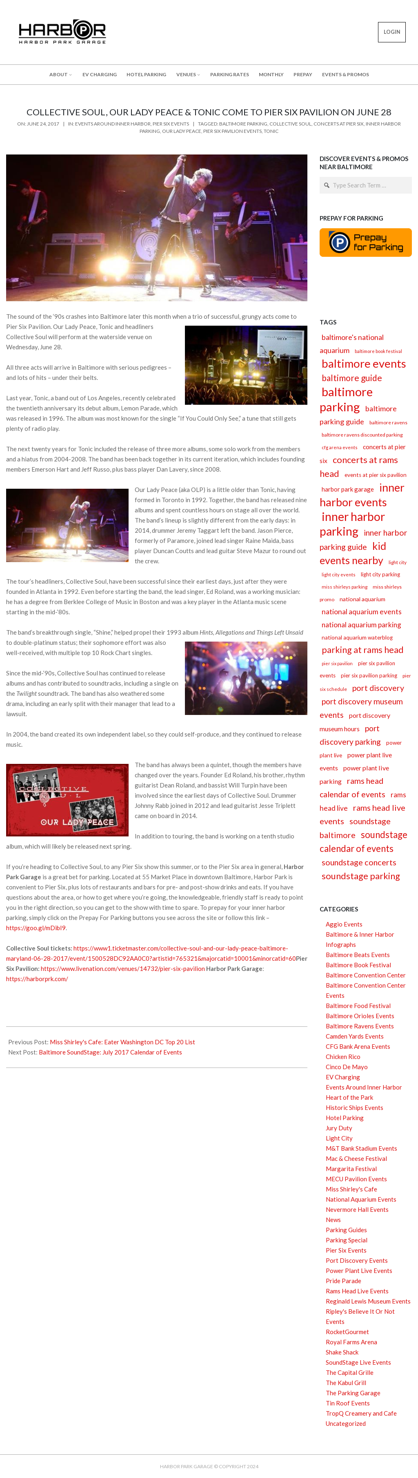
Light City (339, 1138)
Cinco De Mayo (347, 1066)
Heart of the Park (349, 1097)
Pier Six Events (171, 124)
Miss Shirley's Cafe (351, 1189)
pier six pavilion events (232, 131)
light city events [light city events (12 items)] (339, 574)
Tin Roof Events (348, 1403)
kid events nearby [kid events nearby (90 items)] (353, 553)
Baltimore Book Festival (358, 964)
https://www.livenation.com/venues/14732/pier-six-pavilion (123, 968)
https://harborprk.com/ (37, 978)
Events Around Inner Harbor (113, 124)
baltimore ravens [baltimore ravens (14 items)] (388, 422)
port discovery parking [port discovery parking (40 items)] (350, 735)
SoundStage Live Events (358, 1362)
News (333, 1219)
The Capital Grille (350, 1372)
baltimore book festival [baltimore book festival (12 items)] (378, 351)
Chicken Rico (343, 1056)
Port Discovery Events (357, 1260)
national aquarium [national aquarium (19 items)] (362, 599)
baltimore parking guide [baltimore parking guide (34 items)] (358, 415)
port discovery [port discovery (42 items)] (378, 688)
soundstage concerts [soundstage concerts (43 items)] (359, 862)
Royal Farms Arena (351, 1342)
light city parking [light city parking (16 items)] (380, 574)
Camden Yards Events (355, 1036)
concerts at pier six (339, 124)
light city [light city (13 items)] (398, 562)
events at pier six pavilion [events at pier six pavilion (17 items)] (376, 475)
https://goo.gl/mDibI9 (36, 927)
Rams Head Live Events (357, 1291)
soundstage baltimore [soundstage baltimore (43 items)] (355, 828)
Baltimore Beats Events (358, 954)
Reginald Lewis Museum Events (368, 1301)
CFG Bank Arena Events (358, 1046)
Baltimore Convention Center (366, 975)
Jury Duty (339, 1128)
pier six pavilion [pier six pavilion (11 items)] (337, 663)
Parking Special (346, 1240)
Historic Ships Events (354, 1107)
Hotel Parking (345, 1117)
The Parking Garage (353, 1392)
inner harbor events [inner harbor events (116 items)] (362, 495)
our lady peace (181, 131)
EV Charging (343, 1077)
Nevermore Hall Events (357, 1209)
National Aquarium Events (361, 1199)
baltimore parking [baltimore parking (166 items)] (346, 399)
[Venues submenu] (198, 74)
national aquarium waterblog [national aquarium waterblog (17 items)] (357, 637)
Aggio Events (344, 924)
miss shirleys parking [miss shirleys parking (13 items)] (344, 587)
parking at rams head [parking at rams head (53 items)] (363, 649)
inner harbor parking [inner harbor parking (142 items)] (352, 524)
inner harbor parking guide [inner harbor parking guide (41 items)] (363, 539)
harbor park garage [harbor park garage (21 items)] (348, 489)
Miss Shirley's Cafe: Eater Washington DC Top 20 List (122, 1042)
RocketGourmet (347, 1331)
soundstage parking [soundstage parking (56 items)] (361, 875)
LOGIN (392, 32)
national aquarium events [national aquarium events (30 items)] (362, 611)
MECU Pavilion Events (356, 1178)
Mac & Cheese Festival (356, 1158)
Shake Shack (342, 1352)
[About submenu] (70, 74)
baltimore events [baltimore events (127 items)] (364, 363)
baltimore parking (243, 124)
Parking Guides (346, 1229)
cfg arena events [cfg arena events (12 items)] (340, 447)
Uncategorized (346, 1423)
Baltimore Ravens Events (360, 1026)
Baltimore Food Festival (358, 1005)
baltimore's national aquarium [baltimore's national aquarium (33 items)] (352, 344)
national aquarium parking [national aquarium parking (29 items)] (361, 624)
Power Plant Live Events (359, 1270)
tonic (271, 131)
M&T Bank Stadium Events (361, 1148)
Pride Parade (343, 1280)
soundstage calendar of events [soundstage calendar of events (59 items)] (363, 841)
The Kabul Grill (346, 1382)
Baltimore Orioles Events (360, 1015)
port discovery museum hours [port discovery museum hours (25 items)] (355, 721)
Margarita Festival (351, 1168)
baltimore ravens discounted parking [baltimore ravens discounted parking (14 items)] (362, 435)
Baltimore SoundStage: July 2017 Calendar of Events (110, 1052)
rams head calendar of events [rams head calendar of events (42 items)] (352, 787)
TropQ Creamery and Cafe (361, 1413)
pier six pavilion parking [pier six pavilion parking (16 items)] (369, 675)
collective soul (290, 124)
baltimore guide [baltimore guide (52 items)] (352, 378)
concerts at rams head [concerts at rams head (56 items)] (359, 466)
